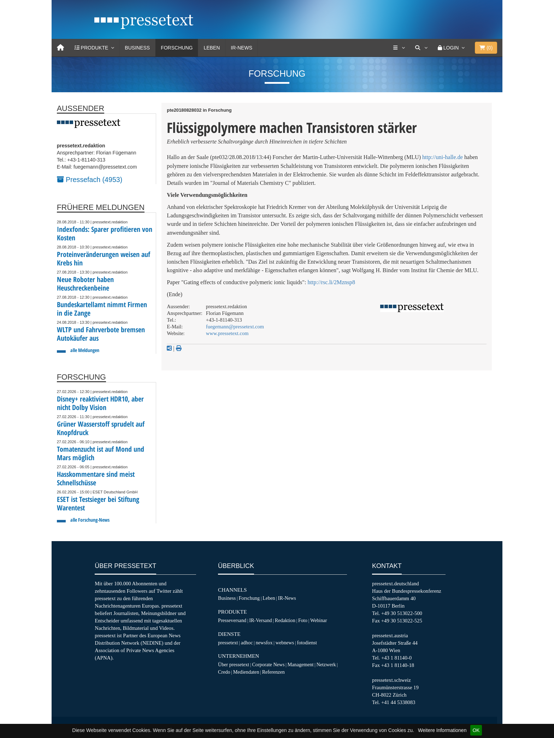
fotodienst (307, 642)
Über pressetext (233, 664)
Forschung (177, 48)
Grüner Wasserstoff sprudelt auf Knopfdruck (101, 428)
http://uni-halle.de (442, 157)
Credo (224, 672)
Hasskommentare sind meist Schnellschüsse (96, 478)
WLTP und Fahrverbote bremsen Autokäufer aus (101, 334)
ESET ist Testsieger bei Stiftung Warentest (98, 503)
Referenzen (273, 672)
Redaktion (285, 620)
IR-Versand (260, 620)
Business (137, 48)
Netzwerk (326, 664)
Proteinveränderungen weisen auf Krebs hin (103, 259)
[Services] (399, 48)
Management (301, 664)
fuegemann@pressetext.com (235, 326)
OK (475, 730)
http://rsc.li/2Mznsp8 (331, 282)
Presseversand (232, 620)
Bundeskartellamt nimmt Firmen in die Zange (102, 309)
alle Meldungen (84, 350)
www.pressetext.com (227, 333)
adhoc (247, 642)
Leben (212, 48)
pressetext (228, 642)
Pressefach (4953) (90, 179)
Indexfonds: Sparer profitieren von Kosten (104, 233)
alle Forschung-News (90, 519)
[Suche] (421, 48)
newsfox (264, 642)
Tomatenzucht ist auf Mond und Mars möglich (100, 453)
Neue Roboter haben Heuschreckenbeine (85, 284)
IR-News (241, 48)
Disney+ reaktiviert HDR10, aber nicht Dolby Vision (100, 403)
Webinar (318, 620)
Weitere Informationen (442, 730)
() (486, 48)
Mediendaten (246, 672)
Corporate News (268, 664)
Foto (302, 620)
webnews (285, 642)
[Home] (60, 48)
